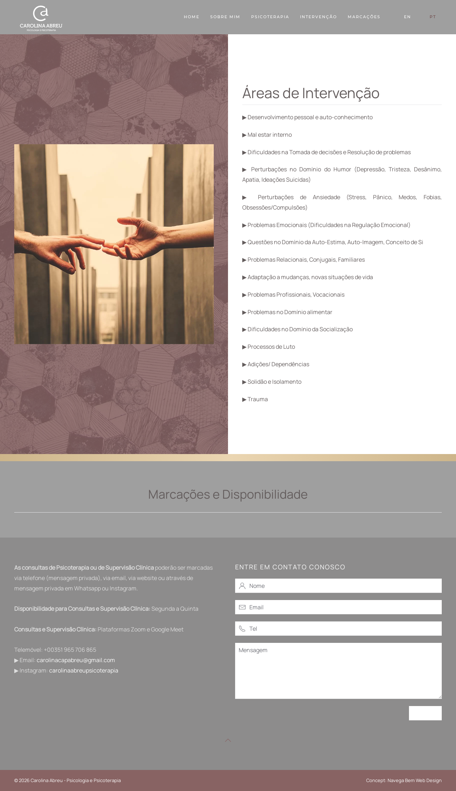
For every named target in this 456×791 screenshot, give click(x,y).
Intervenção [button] (318, 16)
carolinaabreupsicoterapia (83, 670)
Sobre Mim (225, 16)
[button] (228, 740)
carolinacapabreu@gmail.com (76, 660)
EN (407, 16)
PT (433, 16)
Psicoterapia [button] (270, 16)
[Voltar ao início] (41, 17)
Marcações (364, 16)
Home (192, 16)
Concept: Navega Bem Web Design (404, 780)
